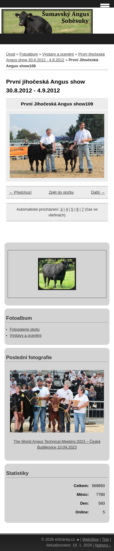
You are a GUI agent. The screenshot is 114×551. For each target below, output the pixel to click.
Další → (98, 192)
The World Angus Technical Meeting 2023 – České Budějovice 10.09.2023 (56, 444)
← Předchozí (20, 192)
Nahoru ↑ (103, 545)
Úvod (10, 54)
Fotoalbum (28, 54)
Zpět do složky (61, 192)
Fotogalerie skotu (25, 329)
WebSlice (90, 539)
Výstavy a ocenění (58, 54)
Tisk (105, 539)
